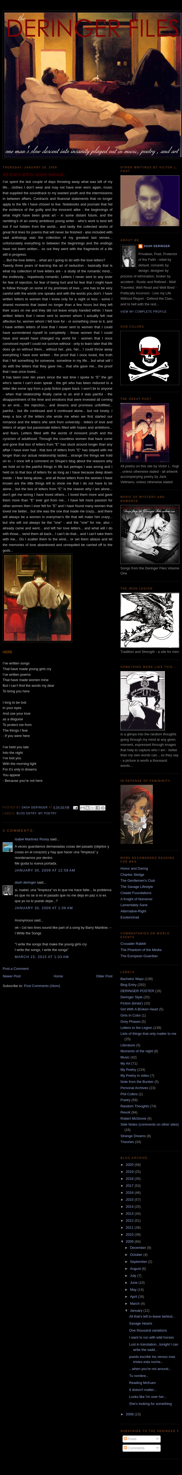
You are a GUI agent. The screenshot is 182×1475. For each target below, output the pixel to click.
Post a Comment (16, 969)
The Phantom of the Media (140, 950)
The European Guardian (139, 956)
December (138, 1248)
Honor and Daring (134, 868)
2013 (130, 1214)
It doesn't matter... (143, 1390)
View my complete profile (143, 311)
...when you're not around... (150, 1369)
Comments (134, 1448)
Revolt (125, 1112)
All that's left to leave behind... (152, 1316)
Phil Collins (129, 1094)
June (134, 1283)
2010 (130, 1234)
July (133, 1276)
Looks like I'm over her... (147, 1397)
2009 (130, 1241)
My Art (125, 1063)
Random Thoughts (134, 1106)
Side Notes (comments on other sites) (149, 1124)
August (136, 1269)
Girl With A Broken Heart (139, 1009)
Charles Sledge (132, 875)
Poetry (125, 1100)
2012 (130, 1221)
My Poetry (48, 813)
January (136, 1310)
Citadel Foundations (135, 893)
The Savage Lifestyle (136, 887)
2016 (130, 1193)
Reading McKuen (142, 1383)
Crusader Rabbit (133, 944)
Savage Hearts (140, 1323)
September (139, 1262)
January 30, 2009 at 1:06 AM (44, 908)
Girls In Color (130, 1015)
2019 (130, 1172)
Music (125, 1057)
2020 (130, 1165)
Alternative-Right (133, 911)
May (134, 1290)
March (135, 1304)
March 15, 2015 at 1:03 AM (42, 957)
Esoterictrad (129, 917)
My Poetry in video (134, 1075)
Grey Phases (130, 1022)
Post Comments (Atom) (42, 986)
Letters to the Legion (136, 1028)
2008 (130, 1414)
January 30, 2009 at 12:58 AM (45, 870)
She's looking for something (150, 1404)
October (136, 1255)
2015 (130, 1200)
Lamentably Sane (133, 905)
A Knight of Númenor (136, 899)
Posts (130, 1439)
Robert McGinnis (133, 1118)
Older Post (104, 976)
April (134, 1297)
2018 (130, 1179)
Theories (127, 1142)
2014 (130, 1207)
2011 (130, 1227)
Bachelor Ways (132, 979)
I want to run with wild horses (151, 1337)
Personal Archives (134, 1088)
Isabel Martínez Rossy (32, 839)
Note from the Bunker (137, 1082)
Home (58, 976)
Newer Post (12, 976)
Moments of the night (136, 1051)
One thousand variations (148, 1330)
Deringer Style (131, 997)
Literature (127, 1045)
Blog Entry (26, 813)
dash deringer (25, 882)
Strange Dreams (133, 1136)
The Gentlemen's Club (137, 881)
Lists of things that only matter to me (148, 1034)
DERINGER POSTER (137, 991)
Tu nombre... (139, 1376)
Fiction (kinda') (131, 1003)
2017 (130, 1186)
